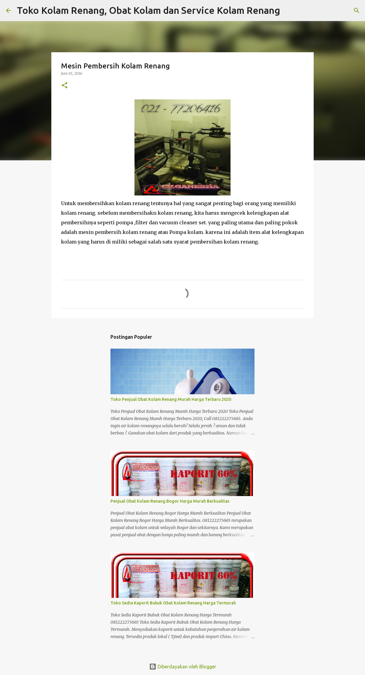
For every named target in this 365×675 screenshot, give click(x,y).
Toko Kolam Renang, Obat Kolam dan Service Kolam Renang (148, 10)
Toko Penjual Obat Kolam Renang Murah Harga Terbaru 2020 (170, 399)
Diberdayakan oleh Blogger (182, 666)
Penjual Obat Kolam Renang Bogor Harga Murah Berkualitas (169, 501)
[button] (64, 86)
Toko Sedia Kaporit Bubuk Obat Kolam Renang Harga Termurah (173, 603)
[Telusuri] (288, 10)
